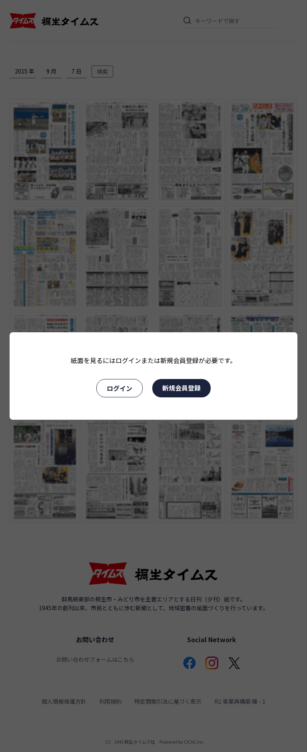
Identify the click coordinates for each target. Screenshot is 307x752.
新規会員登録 (181, 388)
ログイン (119, 388)
